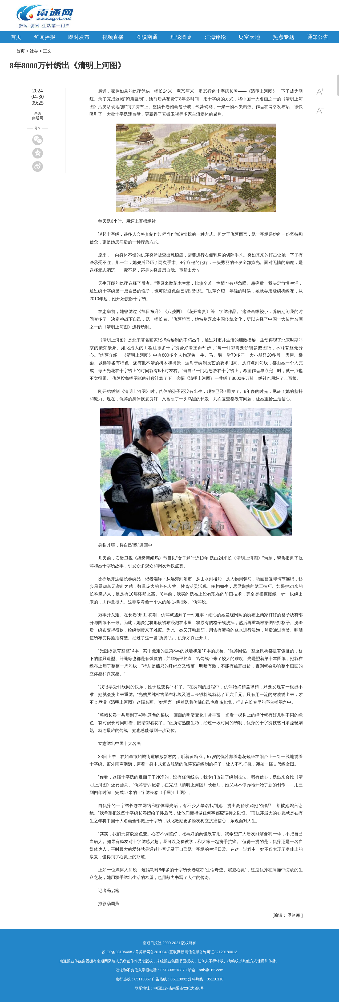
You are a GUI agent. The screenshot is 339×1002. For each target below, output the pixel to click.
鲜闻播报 (44, 37)
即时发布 (79, 37)
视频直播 (113, 37)
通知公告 (317, 37)
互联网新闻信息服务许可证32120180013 (203, 952)
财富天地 (249, 37)
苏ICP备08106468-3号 (120, 952)
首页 (16, 37)
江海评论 (215, 37)
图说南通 (147, 37)
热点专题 (283, 37)
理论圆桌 (181, 37)
